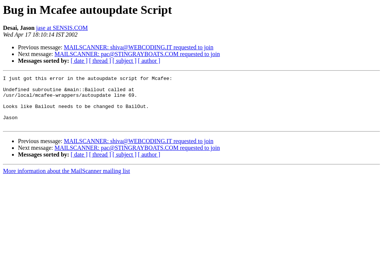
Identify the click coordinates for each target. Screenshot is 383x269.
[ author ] (149, 61)
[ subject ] (125, 61)
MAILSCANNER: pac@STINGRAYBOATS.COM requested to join (137, 54)
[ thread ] (100, 61)
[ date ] (79, 61)
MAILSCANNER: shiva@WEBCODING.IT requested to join (139, 47)
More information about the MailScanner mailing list (66, 181)
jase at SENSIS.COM (62, 28)
